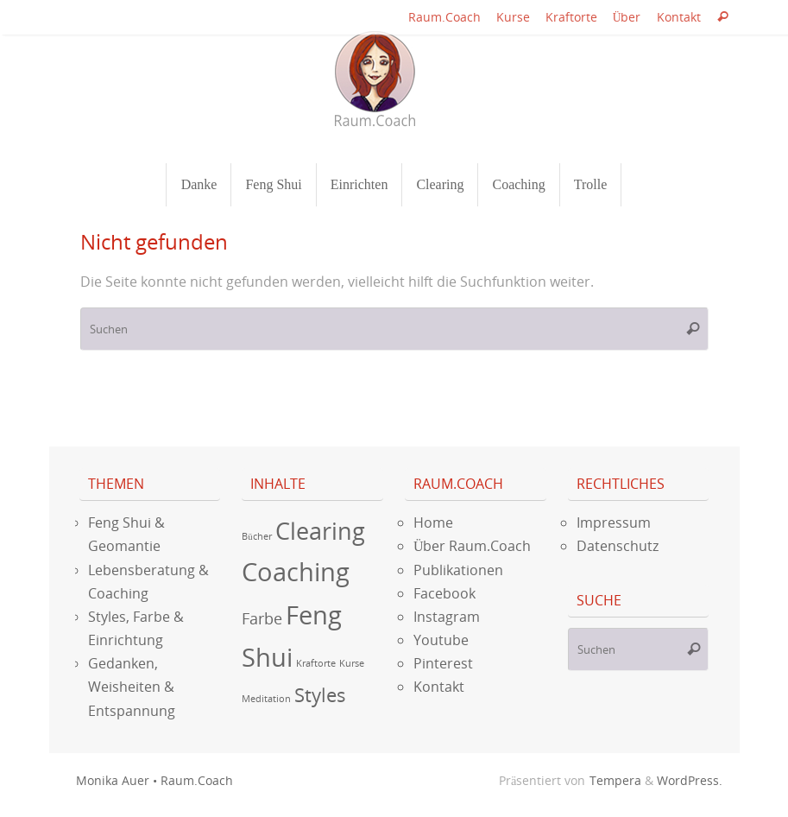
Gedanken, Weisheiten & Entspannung (131, 686)
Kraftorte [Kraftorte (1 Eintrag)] (316, 663)
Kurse (513, 17)
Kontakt (679, 17)
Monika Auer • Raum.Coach (154, 780)
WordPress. (689, 780)
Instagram (446, 616)
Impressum (614, 522)
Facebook (444, 593)
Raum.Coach (444, 17)
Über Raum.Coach (472, 545)
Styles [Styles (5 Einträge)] (320, 694)
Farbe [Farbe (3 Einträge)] (262, 618)
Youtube (441, 639)
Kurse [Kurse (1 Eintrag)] (351, 663)
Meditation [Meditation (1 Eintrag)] (266, 699)
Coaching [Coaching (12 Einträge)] (296, 571)
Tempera (615, 780)
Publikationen (458, 570)
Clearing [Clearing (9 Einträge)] (320, 531)
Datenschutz (618, 545)
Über (627, 17)
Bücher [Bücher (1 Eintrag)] (256, 536)
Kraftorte (571, 17)
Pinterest (443, 663)
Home (433, 522)
